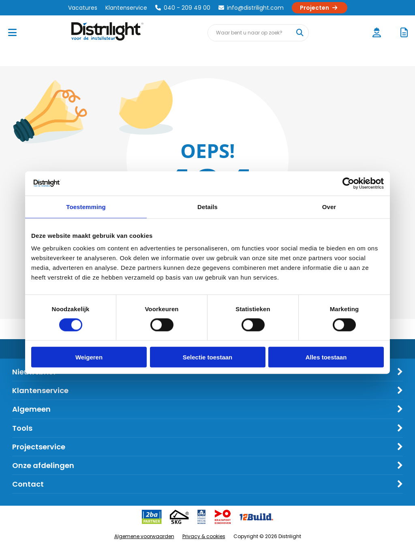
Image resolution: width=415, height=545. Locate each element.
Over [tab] (329, 206)
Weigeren (89, 357)
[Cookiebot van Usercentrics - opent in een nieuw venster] (348, 183)
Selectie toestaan (208, 357)
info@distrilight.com (251, 8)
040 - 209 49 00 (182, 8)
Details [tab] (207, 206)
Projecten (319, 8)
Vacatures (82, 8)
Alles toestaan (326, 357)
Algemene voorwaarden (144, 536)
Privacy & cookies (203, 536)
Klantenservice (126, 8)
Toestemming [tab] (86, 206)
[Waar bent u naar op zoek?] (300, 33)
